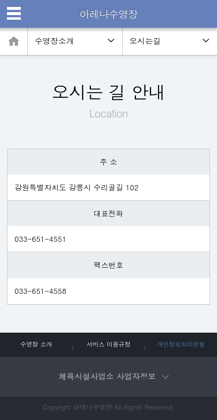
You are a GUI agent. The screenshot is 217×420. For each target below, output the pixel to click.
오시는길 (145, 40)
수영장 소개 (36, 344)
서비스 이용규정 (108, 344)
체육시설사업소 (112, 376)
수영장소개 (54, 40)
